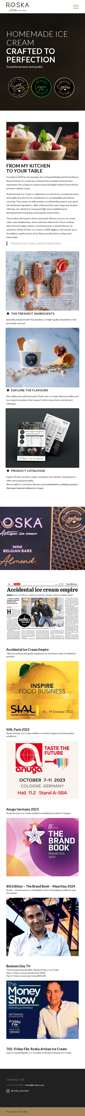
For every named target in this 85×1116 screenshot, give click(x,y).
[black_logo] (35, 6)
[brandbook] (42, 847)
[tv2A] (42, 927)
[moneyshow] (42, 1010)
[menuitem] (74, 6)
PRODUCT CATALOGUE (28, 470)
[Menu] (74, 6)
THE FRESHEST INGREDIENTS (33, 313)
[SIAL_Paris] (42, 690)
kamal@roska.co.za (34, 1085)
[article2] (42, 610)
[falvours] (42, 357)
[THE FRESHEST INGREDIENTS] (8, 313)
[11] (42, 281)
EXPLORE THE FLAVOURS (29, 390)
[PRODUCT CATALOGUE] (8, 470)
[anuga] (42, 770)
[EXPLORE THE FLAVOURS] (8, 390)
